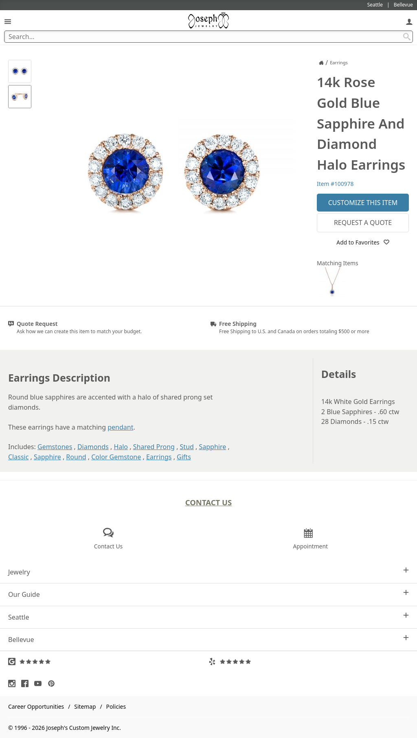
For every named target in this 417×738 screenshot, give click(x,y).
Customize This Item (363, 202)
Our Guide (208, 594)
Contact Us (208, 502)
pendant (120, 427)
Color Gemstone (116, 456)
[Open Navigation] (7, 21)
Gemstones (54, 446)
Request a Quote (363, 222)
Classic (18, 456)
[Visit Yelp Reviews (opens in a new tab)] (308, 661)
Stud (187, 446)
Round (76, 456)
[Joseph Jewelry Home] (321, 62)
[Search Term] (208, 37)
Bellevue (208, 639)
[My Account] (409, 21)
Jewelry (208, 571)
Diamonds (93, 446)
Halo (121, 446)
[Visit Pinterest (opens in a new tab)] (53, 683)
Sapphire (212, 446)
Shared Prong (154, 446)
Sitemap (85, 706)
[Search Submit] (407, 37)
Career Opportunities (36, 706)
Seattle (208, 617)
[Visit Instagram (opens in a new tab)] (14, 683)
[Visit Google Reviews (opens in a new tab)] (108, 661)
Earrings (159, 456)
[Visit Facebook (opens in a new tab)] (27, 683)
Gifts (184, 456)
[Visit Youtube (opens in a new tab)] (40, 683)
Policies (116, 706)
